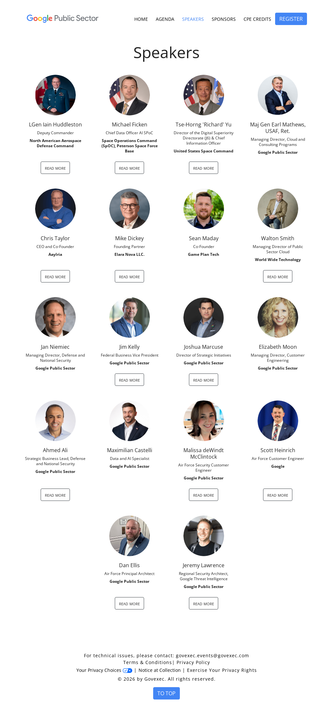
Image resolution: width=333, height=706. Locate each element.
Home (141, 19)
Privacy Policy (193, 662)
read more (55, 167)
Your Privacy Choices (104, 670)
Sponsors (224, 19)
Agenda (165, 19)
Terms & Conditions (147, 662)
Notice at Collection (160, 670)
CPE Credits (257, 19)
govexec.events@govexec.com (212, 655)
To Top (166, 693)
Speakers (193, 19)
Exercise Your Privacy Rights (222, 670)
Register (291, 18)
